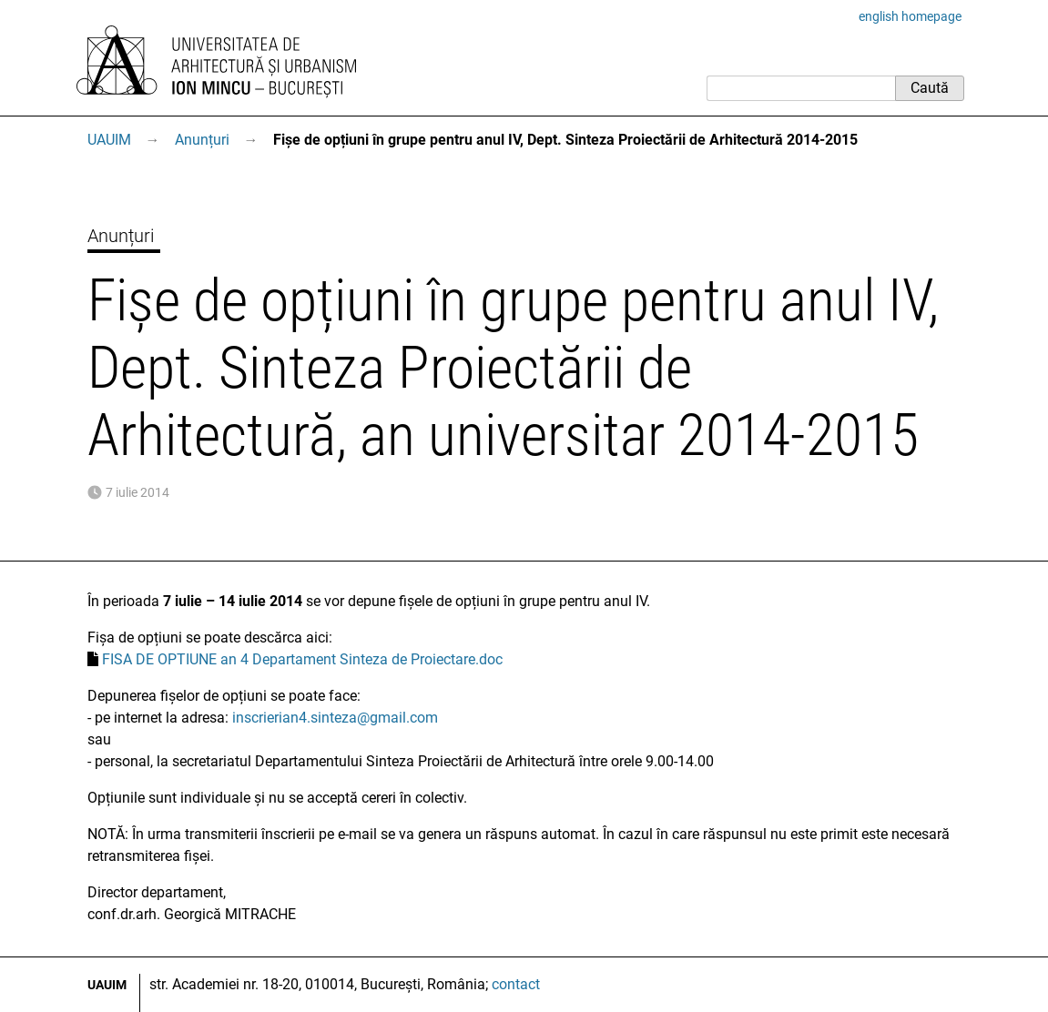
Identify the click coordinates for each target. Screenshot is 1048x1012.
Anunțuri (202, 139)
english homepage (910, 16)
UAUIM (109, 139)
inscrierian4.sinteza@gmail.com (335, 717)
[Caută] (801, 88)
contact (516, 984)
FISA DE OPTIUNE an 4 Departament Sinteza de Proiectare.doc (302, 659)
